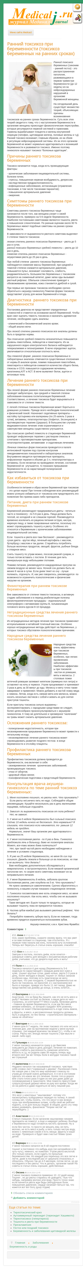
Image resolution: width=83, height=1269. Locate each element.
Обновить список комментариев (33, 1193)
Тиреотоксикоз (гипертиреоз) (31, 1218)
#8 (13, 994)
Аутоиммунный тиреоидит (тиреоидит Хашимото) (43, 1215)
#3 (13, 1116)
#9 (13, 965)
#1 (13, 1172)
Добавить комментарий (28, 1197)
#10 (14, 951)
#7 (13, 1023)
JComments (75, 1202)
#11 (14, 935)
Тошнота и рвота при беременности (35, 1221)
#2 (13, 1142)
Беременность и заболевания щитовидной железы (44, 1230)
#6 (13, 1042)
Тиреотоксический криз (27, 1212)
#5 (13, 1063)
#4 (13, 1092)
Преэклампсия (22, 1224)
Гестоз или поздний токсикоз (30, 1227)
